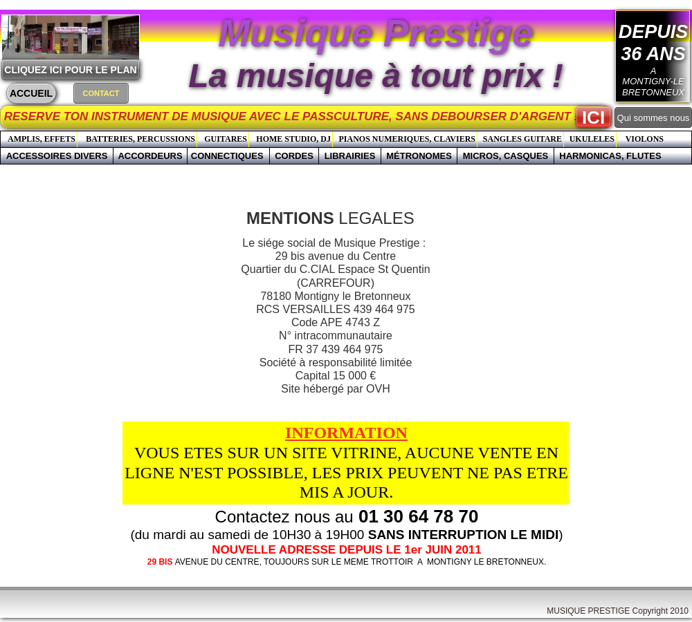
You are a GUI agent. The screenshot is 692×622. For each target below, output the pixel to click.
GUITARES (225, 139)
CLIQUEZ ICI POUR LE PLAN (70, 69)
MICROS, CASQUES (506, 156)
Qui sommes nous (653, 118)
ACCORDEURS (150, 156)
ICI (593, 117)
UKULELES (592, 139)
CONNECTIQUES (228, 156)
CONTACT (101, 93)
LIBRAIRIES (350, 156)
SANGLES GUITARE (522, 139)
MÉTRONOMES (419, 156)
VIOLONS (645, 139)
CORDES (294, 156)
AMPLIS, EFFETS (41, 139)
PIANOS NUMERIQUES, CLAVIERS (407, 139)
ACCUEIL (31, 93)
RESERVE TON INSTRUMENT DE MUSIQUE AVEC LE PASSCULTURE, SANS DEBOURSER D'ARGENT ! (309, 116)
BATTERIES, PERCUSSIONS (140, 139)
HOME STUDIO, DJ (293, 139)
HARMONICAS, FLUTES (610, 156)
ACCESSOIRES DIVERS (57, 156)
